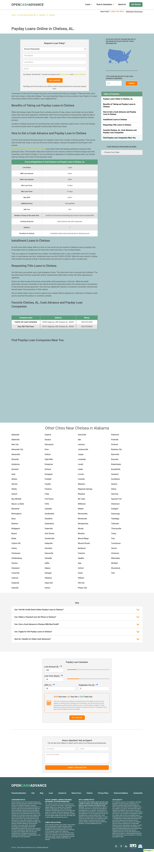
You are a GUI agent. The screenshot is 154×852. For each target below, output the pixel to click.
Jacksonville (83, 449)
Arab (13, 474)
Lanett (80, 464)
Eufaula (48, 469)
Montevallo (82, 519)
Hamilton (48, 548)
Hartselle (48, 558)
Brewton (14, 523)
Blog (41, 793)
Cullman (14, 578)
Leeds (80, 469)
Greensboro (49, 523)
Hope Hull (49, 583)
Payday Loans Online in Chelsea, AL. (118, 99)
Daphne (48, 435)
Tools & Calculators (105, 4)
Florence (48, 489)
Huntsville (82, 435)
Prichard (114, 444)
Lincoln (81, 474)
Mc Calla (81, 499)
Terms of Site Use (79, 74)
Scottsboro (115, 479)
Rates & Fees (76, 793)
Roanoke (114, 459)
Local (51, 793)
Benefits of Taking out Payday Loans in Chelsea (119, 105)
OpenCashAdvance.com (28, 847)
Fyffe (47, 504)
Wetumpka (115, 558)
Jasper (80, 454)
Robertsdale (116, 464)
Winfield (114, 563)
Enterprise (49, 464)
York (113, 573)
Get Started (136, 4)
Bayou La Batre (17, 504)
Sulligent (114, 509)
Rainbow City (116, 449)
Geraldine (48, 519)
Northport (82, 548)
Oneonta (81, 553)
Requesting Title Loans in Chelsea (117, 125)
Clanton (14, 563)
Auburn (14, 494)
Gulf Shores (49, 533)
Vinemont (115, 553)
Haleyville (49, 543)
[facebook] (121, 846)
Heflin (47, 563)
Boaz (13, 519)
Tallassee (115, 523)
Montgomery (83, 523)
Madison (81, 484)
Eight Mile (49, 459)
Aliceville (15, 459)
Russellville (115, 469)
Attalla (14, 489)
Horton (47, 588)
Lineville (81, 479)
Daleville (14, 588)
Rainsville (115, 454)
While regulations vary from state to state (28, 149)
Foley (47, 494)
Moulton (81, 533)
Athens (14, 479)
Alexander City (17, 449)
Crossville (15, 573)
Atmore (14, 484)
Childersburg (16, 558)
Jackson (81, 444)
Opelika (81, 558)
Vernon (114, 548)
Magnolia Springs (85, 489)
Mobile (80, 509)
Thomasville (116, 528)
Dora (47, 449)
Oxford (80, 568)
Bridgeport (15, 528)
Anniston (15, 469)
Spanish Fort (116, 499)
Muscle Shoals (84, 543)
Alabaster (15, 435)
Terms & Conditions (121, 793)
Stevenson (115, 504)
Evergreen (49, 474)
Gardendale (49, 514)
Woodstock (115, 568)
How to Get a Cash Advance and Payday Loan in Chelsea (119, 113)
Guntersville (49, 538)
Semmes (114, 494)
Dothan (48, 454)
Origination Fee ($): (87, 685)
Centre (14, 548)
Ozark (80, 573)
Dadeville (15, 583)
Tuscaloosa (116, 543)
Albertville (15, 440)
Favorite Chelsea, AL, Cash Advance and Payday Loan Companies (120, 131)
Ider (79, 440)
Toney (113, 533)
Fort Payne (49, 499)
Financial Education (18, 793)
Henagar (48, 573)
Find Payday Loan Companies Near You (119, 138)
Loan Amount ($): (51, 667)
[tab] (122, 152)
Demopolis (49, 444)
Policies (90, 793)
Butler (13, 538)
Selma (113, 489)
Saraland (114, 474)
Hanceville (49, 553)
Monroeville (82, 514)
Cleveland (15, 568)
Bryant (14, 533)
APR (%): (48, 685)
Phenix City (82, 588)
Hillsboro (48, 578)
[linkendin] (126, 846)
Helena (47, 568)
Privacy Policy (65, 74)
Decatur (48, 440)
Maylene (81, 494)
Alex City (15, 444)
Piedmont (115, 435)
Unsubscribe (138, 793)
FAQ (32, 793)
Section (114, 484)
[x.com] (116, 846)
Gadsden (48, 509)
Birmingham (16, 514)
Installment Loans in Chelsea (115, 119)
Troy (113, 538)
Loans (89, 4)
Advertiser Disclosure (134, 11)
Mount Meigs (83, 538)
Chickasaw (15, 553)
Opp (79, 563)
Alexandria (15, 454)
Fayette (48, 484)
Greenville (49, 528)
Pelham (81, 578)
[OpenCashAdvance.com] (27, 4)
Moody (81, 528)
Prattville (114, 440)
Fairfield (48, 479)
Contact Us (62, 793)
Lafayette (82, 459)
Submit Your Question (77, 767)
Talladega (115, 519)
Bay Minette (16, 499)
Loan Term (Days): (52, 676)
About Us (122, 4)
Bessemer (15, 509)
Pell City (81, 583)
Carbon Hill (15, 543)
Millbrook (82, 504)
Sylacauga (115, 514)
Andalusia (15, 464)
